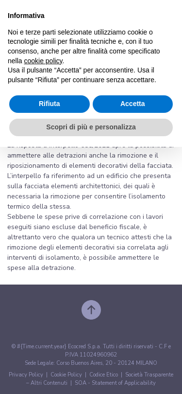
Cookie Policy (66, 374)
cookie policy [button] (43, 61)
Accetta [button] (132, 103)
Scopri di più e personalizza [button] (90, 127)
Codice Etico (103, 374)
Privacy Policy (26, 374)
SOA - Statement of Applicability (115, 383)
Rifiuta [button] (49, 103)
